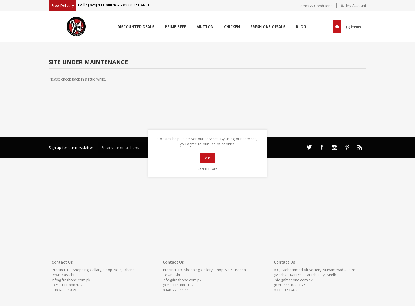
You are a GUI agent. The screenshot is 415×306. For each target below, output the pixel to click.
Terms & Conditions (315, 5)
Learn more (207, 168)
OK (207, 158)
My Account (356, 5)
